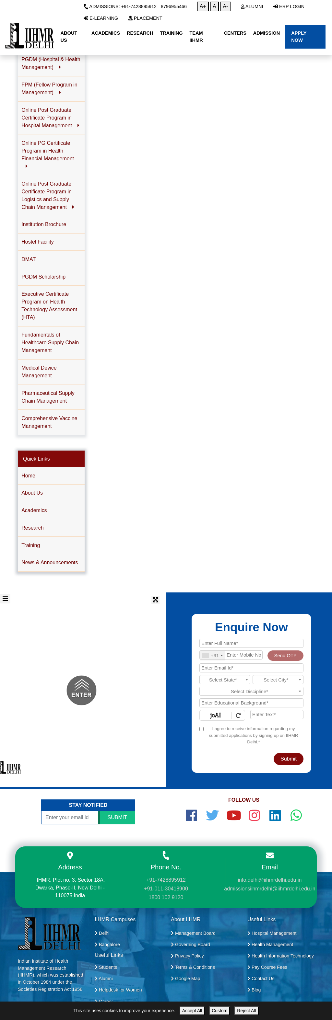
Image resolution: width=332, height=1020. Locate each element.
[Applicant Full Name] (251, 643)
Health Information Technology (280, 955)
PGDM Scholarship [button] (43, 277)
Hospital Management (271, 933)
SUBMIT (117, 817)
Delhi (102, 933)
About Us (32, 493)
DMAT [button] (28, 259)
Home (28, 475)
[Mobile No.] (231, 654)
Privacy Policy (187, 955)
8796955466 (174, 6)
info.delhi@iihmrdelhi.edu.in (270, 880)
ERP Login (288, 6)
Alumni (252, 6)
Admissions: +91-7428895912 (120, 6)
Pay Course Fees (267, 967)
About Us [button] (68, 36)
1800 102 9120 (166, 897)
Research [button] (140, 33)
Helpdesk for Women (118, 989)
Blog (254, 989)
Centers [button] (235, 33)
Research (32, 528)
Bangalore (107, 944)
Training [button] (171, 33)
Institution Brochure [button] (43, 224)
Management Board (193, 933)
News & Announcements (49, 562)
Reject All (246, 1010)
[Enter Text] (276, 714)
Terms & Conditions (193, 967)
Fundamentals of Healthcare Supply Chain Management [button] (50, 342)
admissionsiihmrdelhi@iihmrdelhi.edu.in (269, 888)
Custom (219, 1010)
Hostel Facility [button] (37, 242)
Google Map (185, 978)
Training (30, 545)
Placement (145, 18)
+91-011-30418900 (166, 888)
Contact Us (260, 978)
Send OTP (285, 655)
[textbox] (225, 679)
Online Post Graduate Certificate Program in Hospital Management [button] (50, 117)
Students (106, 967)
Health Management (270, 944)
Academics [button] (105, 33)
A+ (203, 6)
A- (225, 6)
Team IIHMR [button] (196, 36)
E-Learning (101, 18)
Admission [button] (266, 33)
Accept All (192, 1010)
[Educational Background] (251, 702)
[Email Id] (251, 667)
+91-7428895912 (165, 880)
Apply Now (298, 36)
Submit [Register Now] (288, 759)
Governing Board (190, 944)
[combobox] (212, 656)
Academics (34, 510)
